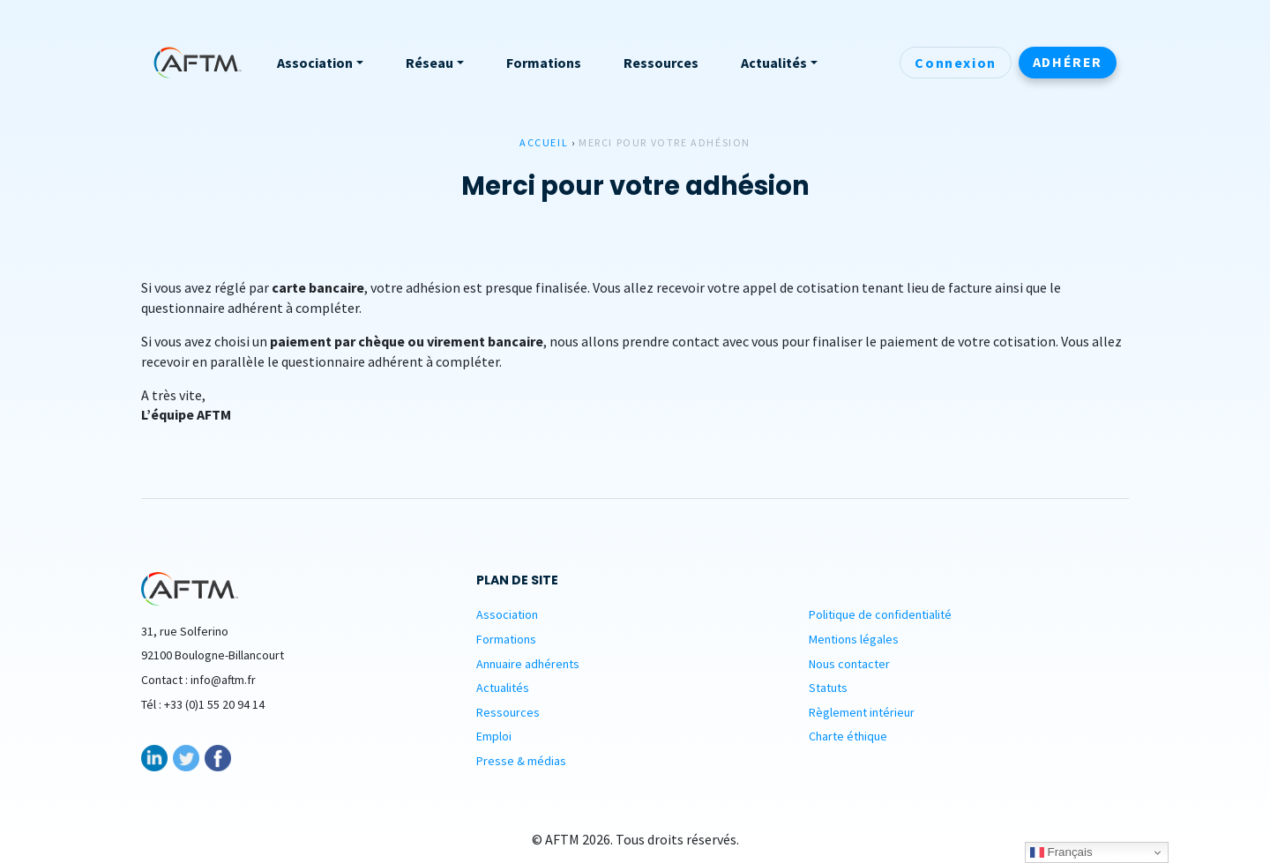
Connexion (955, 62)
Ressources (508, 712)
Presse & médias (521, 761)
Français (1061, 852)
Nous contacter (849, 664)
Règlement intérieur (862, 712)
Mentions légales (854, 639)
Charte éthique (848, 736)
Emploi (494, 736)
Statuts (828, 688)
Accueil (543, 142)
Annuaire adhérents (527, 664)
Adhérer (1067, 62)
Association (507, 614)
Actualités (502, 688)
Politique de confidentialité (880, 614)
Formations (506, 639)
